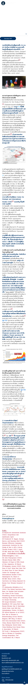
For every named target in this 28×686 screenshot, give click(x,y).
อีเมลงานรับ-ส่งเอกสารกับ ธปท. (10, 660)
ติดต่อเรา (4, 656)
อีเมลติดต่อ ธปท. (6, 658)
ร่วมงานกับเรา (5, 673)
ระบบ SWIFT (10, 292)
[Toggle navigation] (25, 3)
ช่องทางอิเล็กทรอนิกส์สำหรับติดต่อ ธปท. (13, 663)
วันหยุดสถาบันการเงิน (8, 671)
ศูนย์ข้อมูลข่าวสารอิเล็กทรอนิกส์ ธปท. (12, 669)
